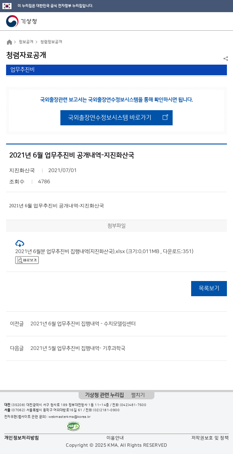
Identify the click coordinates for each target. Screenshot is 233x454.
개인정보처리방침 (21, 438)
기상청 (21, 21)
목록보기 (209, 288)
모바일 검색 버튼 (213, 21)
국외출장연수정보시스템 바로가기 (109, 117)
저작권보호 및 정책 (210, 438)
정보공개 (26, 42)
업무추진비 (22, 70)
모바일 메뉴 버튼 (223, 21)
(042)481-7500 (133, 405)
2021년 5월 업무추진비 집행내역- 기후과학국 (77, 348)
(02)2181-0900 (106, 410)
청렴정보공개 (51, 42)
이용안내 (115, 438)
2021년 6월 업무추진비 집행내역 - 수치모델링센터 (83, 324)
